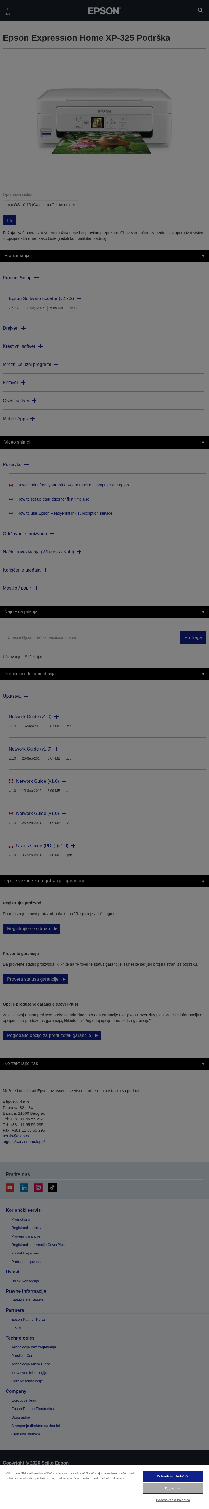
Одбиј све (173, 1488)
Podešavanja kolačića (173, 1500)
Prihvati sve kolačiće (173, 1476)
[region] (104, 1487)
